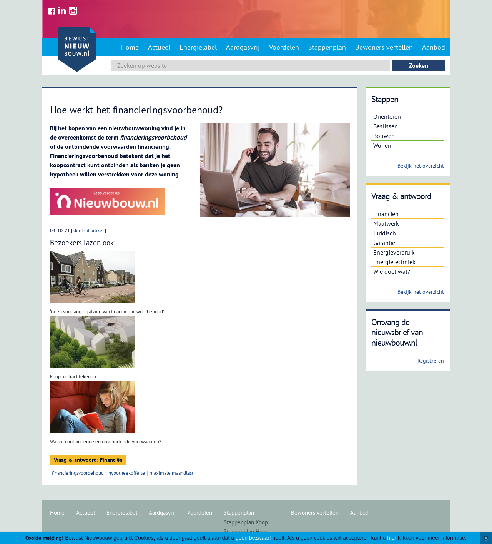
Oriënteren (387, 116)
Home (130, 47)
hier (391, 538)
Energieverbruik (394, 252)
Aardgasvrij (243, 47)
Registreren (430, 360)
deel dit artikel (88, 230)
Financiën (386, 214)
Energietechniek (394, 262)
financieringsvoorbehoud (78, 473)
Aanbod (433, 47)
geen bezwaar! (253, 538)
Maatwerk (386, 223)
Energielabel (198, 47)
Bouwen (384, 136)
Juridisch (384, 233)
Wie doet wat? (391, 271)
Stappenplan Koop (246, 522)
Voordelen (284, 47)
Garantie (384, 242)
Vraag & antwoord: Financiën (88, 459)
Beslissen (385, 126)
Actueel (159, 47)
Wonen (382, 145)
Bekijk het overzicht (420, 165)
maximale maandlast (171, 473)
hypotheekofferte (126, 473)
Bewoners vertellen (384, 47)
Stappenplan (327, 47)
